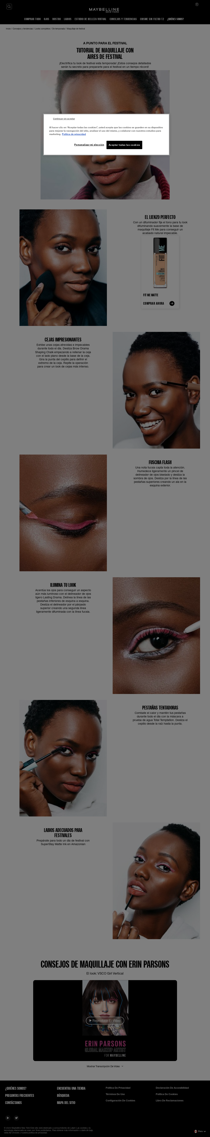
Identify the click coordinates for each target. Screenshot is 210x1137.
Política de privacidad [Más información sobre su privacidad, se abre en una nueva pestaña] (74, 134)
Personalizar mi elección (89, 144)
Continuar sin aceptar (64, 119)
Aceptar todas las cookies (124, 145)
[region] (106, 134)
